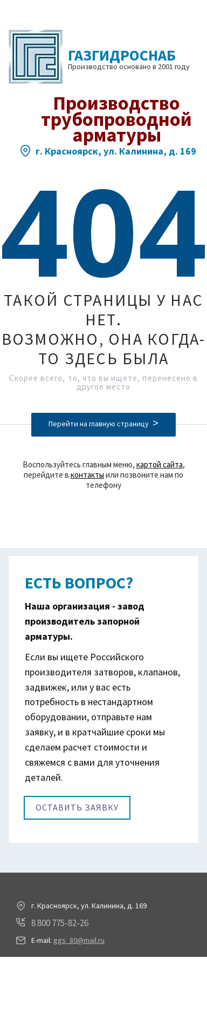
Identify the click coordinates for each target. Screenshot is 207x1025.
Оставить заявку (77, 807)
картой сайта (159, 464)
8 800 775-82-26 (59, 923)
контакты (87, 475)
